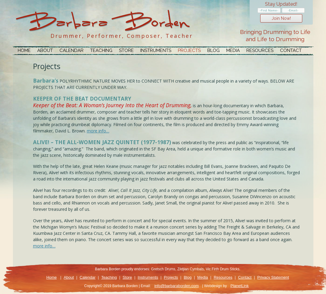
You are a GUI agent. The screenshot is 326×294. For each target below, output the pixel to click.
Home (24, 50)
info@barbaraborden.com (176, 285)
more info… (98, 131)
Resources (259, 50)
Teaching (101, 50)
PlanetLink (239, 285)
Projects (189, 50)
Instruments (155, 50)
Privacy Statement (273, 277)
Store (126, 50)
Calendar (71, 50)
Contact (291, 50)
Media (233, 50)
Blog (213, 50)
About (45, 50)
